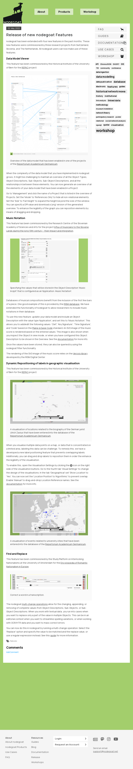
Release (35, 757)
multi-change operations (35, 604)
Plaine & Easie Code (42, 328)
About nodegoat (14, 741)
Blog (33, 747)
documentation (66, 339)
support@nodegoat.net (105, 751)
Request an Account (70, 744)
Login (70, 738)
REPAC (25, 67)
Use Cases (11, 752)
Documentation (40, 752)
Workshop (89, 11)
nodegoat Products (16, 747)
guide (53, 635)
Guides (35, 741)
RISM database (71, 304)
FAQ (7, 757)
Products (64, 11)
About (41, 11)
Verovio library (80, 353)
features (13, 641)
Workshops (37, 762)
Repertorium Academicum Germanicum (37, 163)
